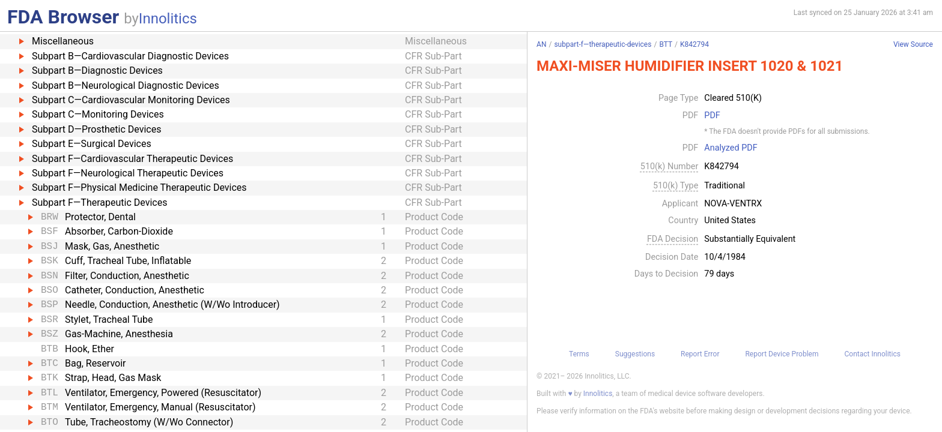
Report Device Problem (781, 354)
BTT (665, 44)
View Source (913, 45)
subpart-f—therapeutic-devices (602, 44)
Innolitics (168, 18)
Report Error (700, 354)
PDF (712, 116)
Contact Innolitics (872, 354)
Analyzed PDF (730, 148)
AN (541, 44)
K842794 (694, 44)
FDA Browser (63, 16)
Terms (579, 354)
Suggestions (635, 354)
